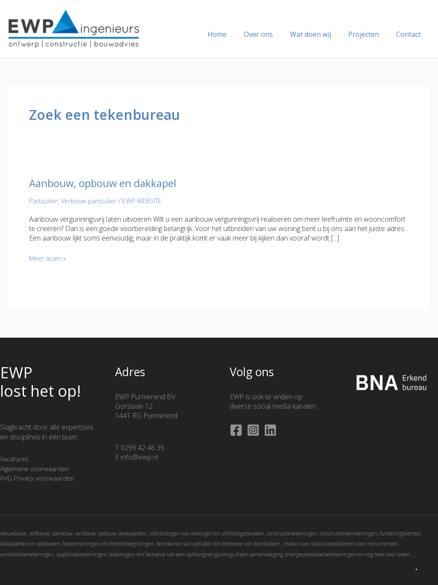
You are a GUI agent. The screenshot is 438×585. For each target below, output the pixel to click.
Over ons (270, 34)
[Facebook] (236, 430)
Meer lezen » (49, 258)
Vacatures (15, 458)
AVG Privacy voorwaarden (39, 478)
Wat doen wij (319, 34)
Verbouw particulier (91, 200)
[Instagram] (253, 430)
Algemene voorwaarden (36, 468)
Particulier (44, 200)
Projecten (368, 34)
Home (232, 34)
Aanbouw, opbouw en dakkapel (109, 182)
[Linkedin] (270, 430)
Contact (410, 34)
